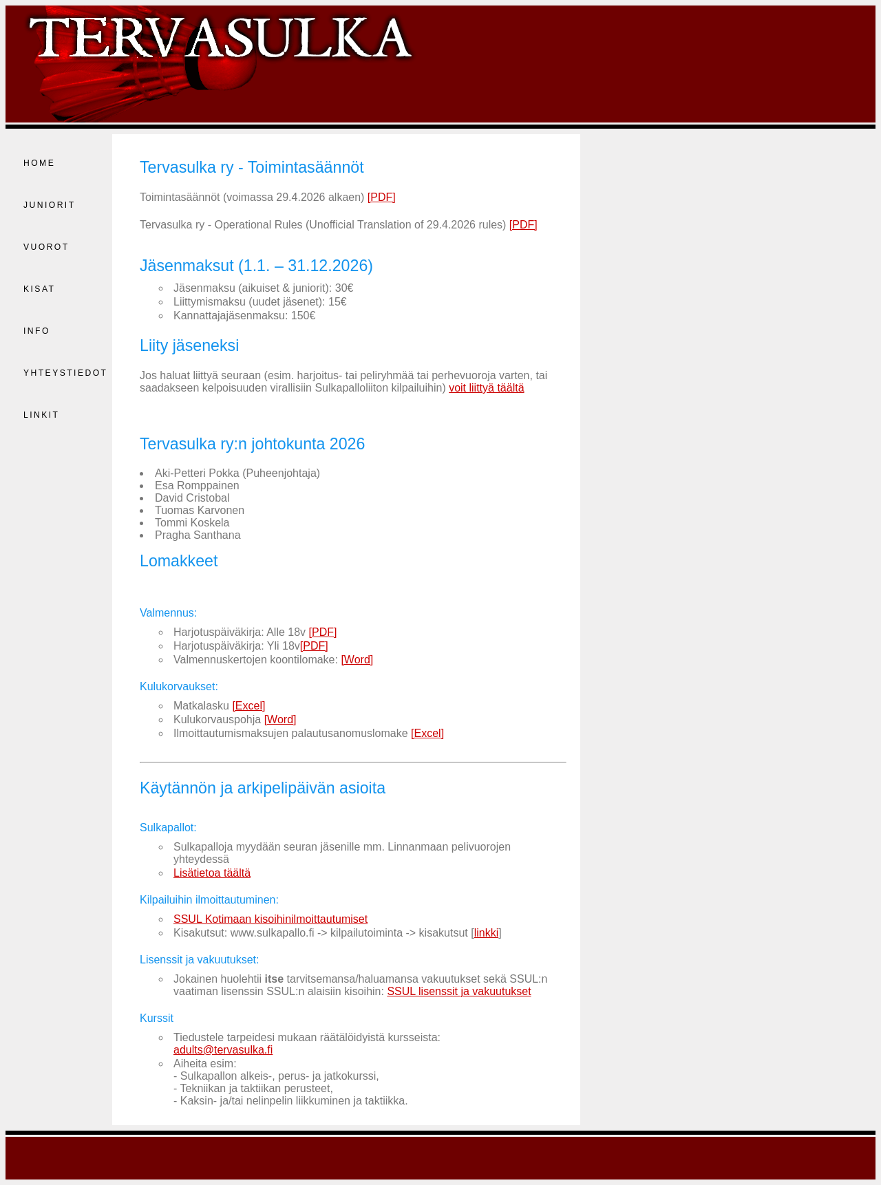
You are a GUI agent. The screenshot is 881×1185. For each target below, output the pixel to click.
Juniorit (49, 205)
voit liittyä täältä (486, 388)
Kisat (39, 289)
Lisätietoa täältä (212, 873)
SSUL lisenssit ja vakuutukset (459, 991)
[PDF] (382, 197)
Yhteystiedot (65, 373)
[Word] (357, 659)
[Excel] (248, 706)
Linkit (41, 415)
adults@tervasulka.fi (223, 1050)
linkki (486, 933)
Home (39, 163)
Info (36, 331)
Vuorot (46, 247)
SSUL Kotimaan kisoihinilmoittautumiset (270, 919)
